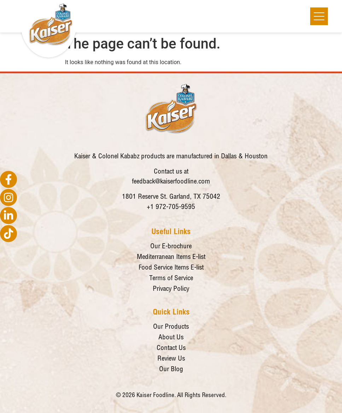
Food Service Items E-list (171, 268)
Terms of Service (171, 278)
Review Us (171, 359)
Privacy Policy (171, 289)
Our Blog (171, 369)
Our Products (171, 327)
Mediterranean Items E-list (171, 257)
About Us (171, 337)
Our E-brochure (171, 246)
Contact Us (171, 348)
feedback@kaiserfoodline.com (171, 182)
